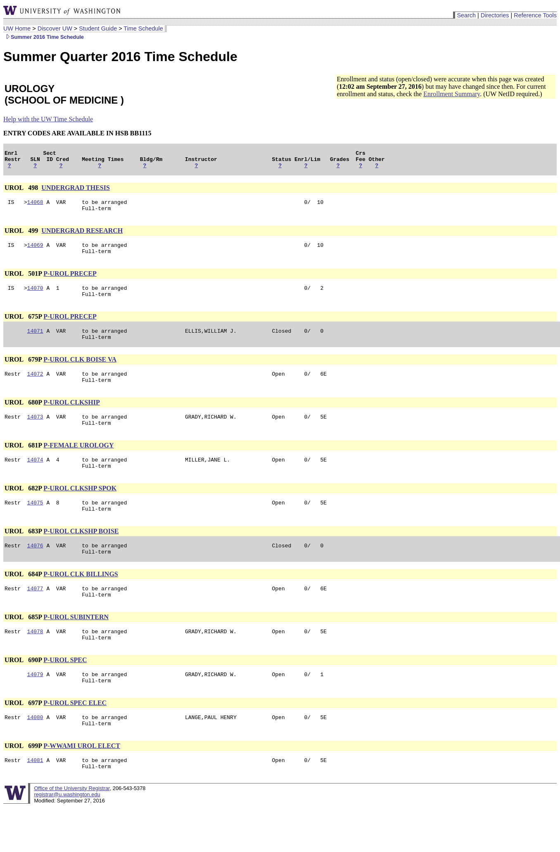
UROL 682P (23, 509)
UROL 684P (23, 600)
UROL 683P (23, 554)
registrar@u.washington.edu (67, 833)
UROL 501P (23, 282)
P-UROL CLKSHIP (71, 418)
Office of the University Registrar (71, 827)
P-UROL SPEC (65, 690)
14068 (35, 207)
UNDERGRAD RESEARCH (82, 236)
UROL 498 (22, 191)
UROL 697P (23, 736)
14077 (35, 615)
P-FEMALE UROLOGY (78, 463)
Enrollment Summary (451, 93)
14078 (35, 661)
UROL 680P (23, 418)
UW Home (17, 28)
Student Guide (98, 28)
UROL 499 (22, 236)
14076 (35, 570)
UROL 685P (23, 645)
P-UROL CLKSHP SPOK (79, 509)
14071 (35, 343)
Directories (495, 15)
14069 (35, 252)
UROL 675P (23, 327)
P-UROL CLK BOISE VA (79, 372)
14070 (35, 297)
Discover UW (55, 28)
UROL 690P (23, 690)
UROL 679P (23, 372)
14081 (35, 797)
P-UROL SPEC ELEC (75, 736)
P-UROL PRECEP (69, 282)
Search (466, 15)
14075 (35, 524)
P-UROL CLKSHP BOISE (81, 554)
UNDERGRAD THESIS (75, 191)
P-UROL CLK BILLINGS (80, 600)
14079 (35, 706)
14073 (35, 434)
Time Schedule (143, 28)
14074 (35, 479)
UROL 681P (23, 463)
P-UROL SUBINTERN (76, 645)
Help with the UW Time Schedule (48, 119)
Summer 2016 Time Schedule (43, 37)
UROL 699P (23, 781)
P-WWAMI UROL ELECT (81, 781)
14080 (35, 751)
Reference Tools (535, 15)
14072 (35, 388)
